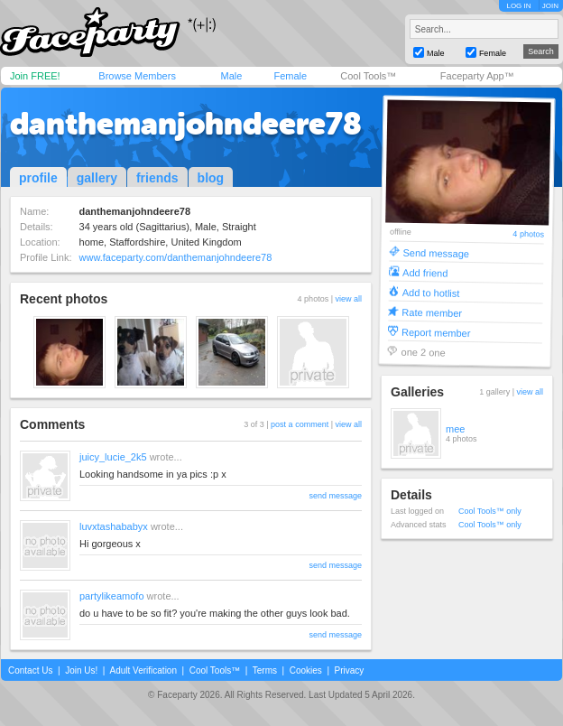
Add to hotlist (431, 292)
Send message (435, 252)
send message (335, 495)
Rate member (431, 312)
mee (455, 429)
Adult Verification (143, 670)
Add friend (425, 272)
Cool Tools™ (368, 75)
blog (211, 178)
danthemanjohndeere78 (186, 124)
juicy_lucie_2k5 (113, 456)
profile (38, 178)
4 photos (528, 234)
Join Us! (81, 670)
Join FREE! (35, 75)
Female (290, 75)
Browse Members (137, 75)
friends (157, 178)
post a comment (299, 424)
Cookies (306, 670)
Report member (436, 332)
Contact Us (30, 670)
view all (348, 298)
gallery (97, 178)
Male (231, 75)
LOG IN (518, 6)
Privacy (350, 670)
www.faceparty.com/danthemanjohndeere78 (175, 257)
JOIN (550, 6)
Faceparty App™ (477, 75)
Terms (265, 670)
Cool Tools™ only (489, 511)
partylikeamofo (111, 596)
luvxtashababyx (113, 526)
